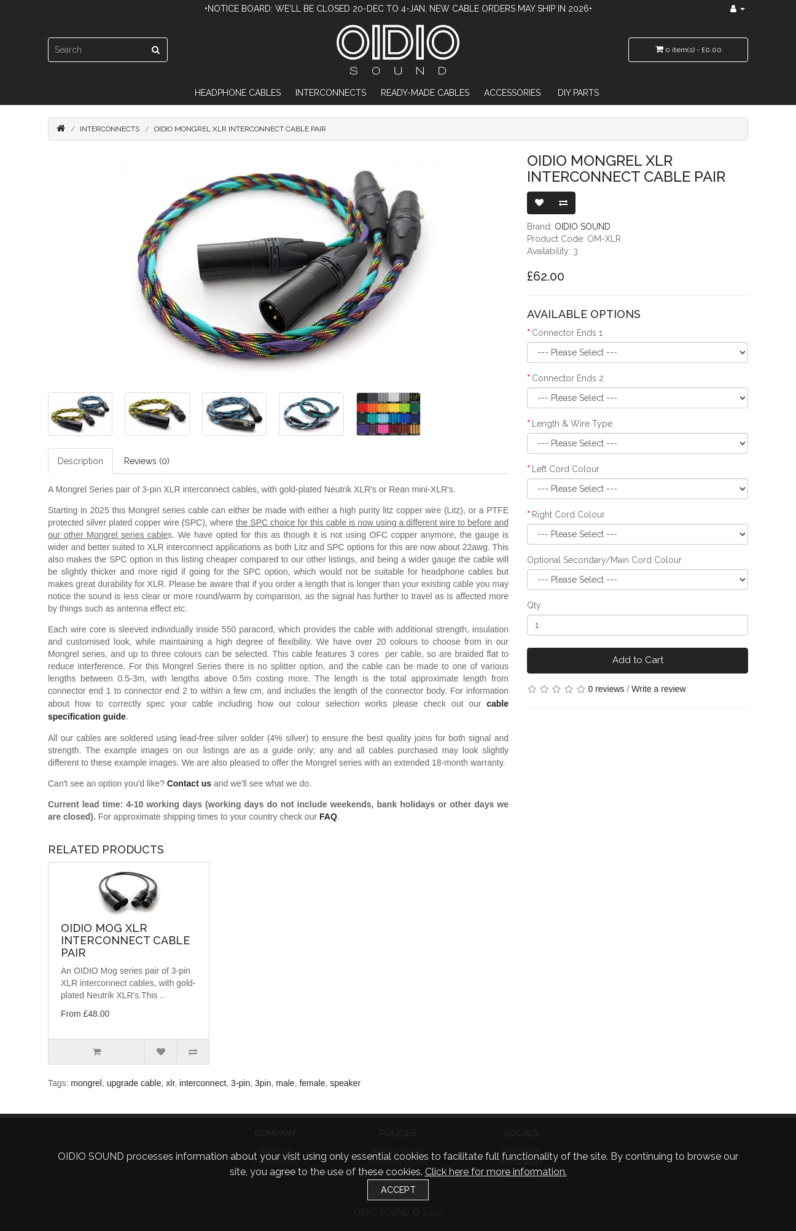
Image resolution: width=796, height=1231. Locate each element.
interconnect (202, 1083)
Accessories (512, 93)
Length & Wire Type (572, 424)
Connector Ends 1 (567, 333)
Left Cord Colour (565, 469)
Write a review (658, 689)
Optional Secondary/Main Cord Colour (604, 560)
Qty (534, 605)
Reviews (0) (147, 461)
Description (80, 461)
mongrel (86, 1083)
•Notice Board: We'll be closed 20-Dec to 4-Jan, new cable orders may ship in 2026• (398, 9)
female (312, 1083)
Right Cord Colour (568, 514)
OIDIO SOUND (583, 226)
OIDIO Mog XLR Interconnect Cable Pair (125, 940)
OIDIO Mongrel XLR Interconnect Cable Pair (240, 129)
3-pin (240, 1083)
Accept (398, 1189)
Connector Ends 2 (568, 378)
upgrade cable (134, 1083)
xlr (170, 1083)
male (285, 1083)
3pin (263, 1083)
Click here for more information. (496, 1172)
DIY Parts (578, 93)
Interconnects (330, 93)
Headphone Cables (238, 93)
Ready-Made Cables (425, 93)
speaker (345, 1083)
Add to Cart (637, 660)
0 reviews (606, 689)
